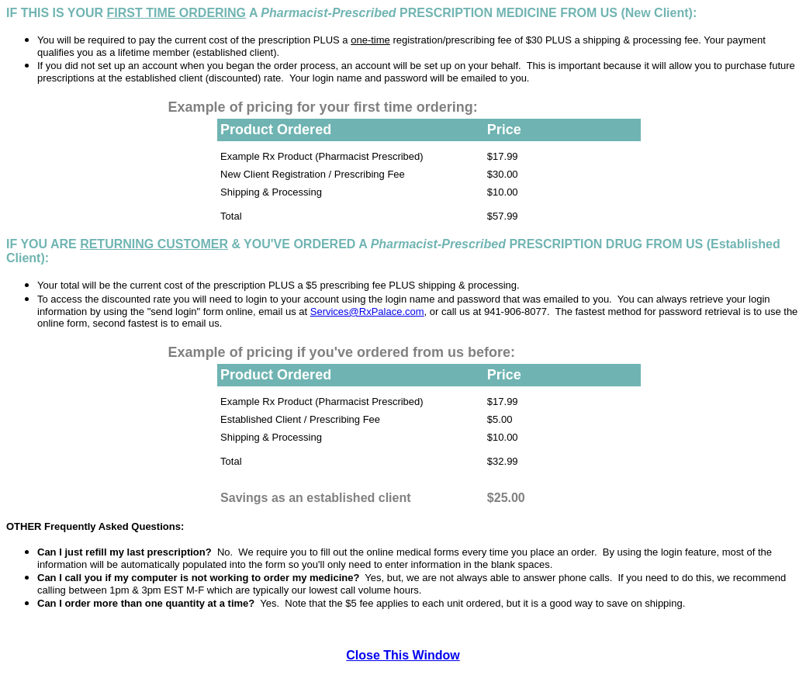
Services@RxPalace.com (367, 311)
